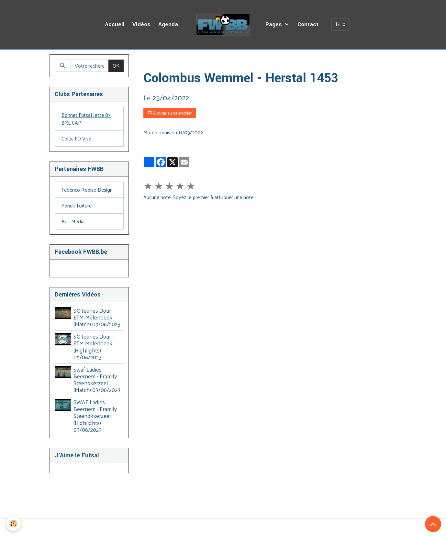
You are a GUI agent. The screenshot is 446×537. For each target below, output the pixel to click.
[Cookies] (13, 523)
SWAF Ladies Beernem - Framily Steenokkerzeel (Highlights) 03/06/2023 (95, 415)
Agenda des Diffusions (190, 62)
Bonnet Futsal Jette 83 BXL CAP (86, 118)
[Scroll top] (433, 524)
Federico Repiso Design (87, 189)
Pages (274, 24)
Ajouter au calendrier (170, 113)
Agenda (168, 24)
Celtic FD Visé (76, 138)
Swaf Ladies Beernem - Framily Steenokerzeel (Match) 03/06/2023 (96, 379)
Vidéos (141, 24)
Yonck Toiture (76, 205)
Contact (307, 24)
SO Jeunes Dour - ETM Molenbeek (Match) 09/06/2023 (96, 317)
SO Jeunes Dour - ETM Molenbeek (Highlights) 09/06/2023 (93, 346)
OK (116, 65)
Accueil (115, 24)
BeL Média (72, 221)
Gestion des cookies (223, 528)
